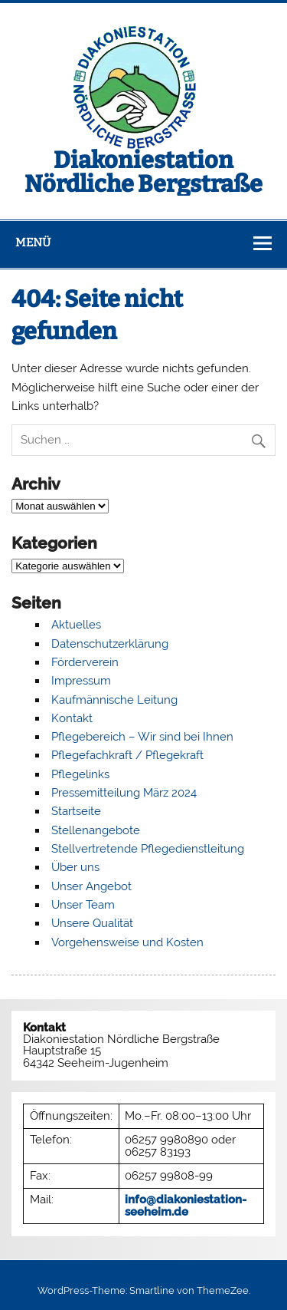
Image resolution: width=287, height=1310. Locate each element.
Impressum (81, 681)
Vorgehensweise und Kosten (127, 942)
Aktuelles (76, 625)
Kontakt (72, 718)
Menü (33, 242)
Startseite (76, 811)
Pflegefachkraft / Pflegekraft (127, 755)
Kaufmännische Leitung (114, 700)
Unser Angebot (91, 886)
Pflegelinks (80, 774)
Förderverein (85, 662)
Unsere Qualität (92, 923)
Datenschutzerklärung (109, 644)
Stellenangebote (95, 830)
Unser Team (83, 905)
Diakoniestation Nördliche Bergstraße (143, 172)
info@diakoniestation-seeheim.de (185, 1205)
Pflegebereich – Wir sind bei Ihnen (142, 737)
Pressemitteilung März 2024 (124, 793)
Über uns (75, 867)
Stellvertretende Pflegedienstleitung (147, 849)
